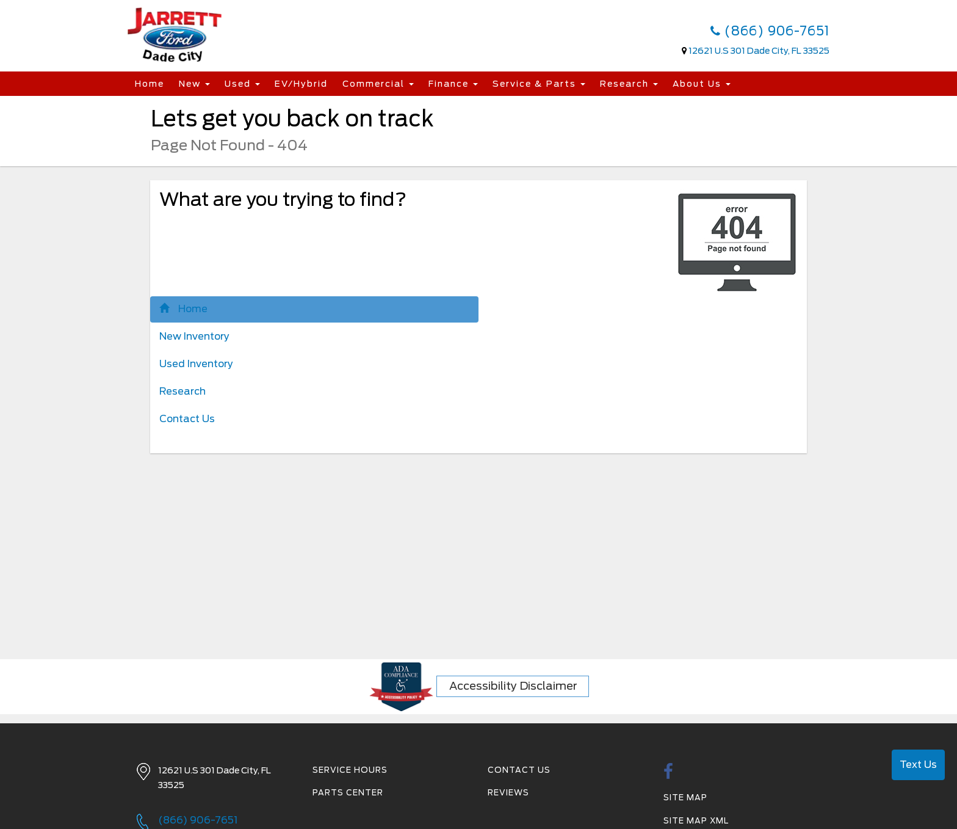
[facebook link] (668, 775)
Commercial (378, 84)
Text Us (918, 764)
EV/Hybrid (301, 84)
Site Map (685, 797)
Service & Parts (539, 84)
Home (149, 84)
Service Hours (350, 770)
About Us (702, 84)
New (194, 84)
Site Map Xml (696, 820)
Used (242, 84)
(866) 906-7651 (769, 31)
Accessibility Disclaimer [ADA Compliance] (513, 685)
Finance (453, 84)
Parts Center (347, 792)
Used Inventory (196, 364)
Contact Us (187, 419)
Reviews (508, 792)
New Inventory (194, 336)
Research (629, 84)
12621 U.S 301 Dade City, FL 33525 (758, 51)
